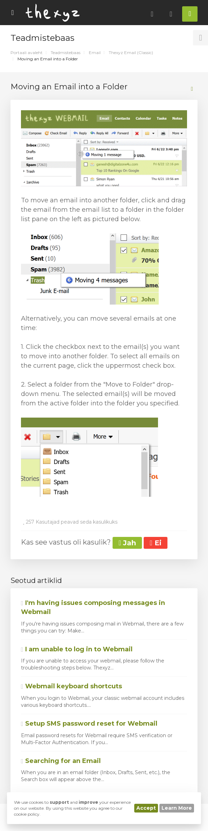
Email (95, 52)
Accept (146, 808)
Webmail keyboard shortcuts (71, 686)
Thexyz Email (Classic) (131, 52)
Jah (127, 543)
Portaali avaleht (26, 52)
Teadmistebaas (65, 52)
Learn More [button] (177, 808)
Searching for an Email (61, 761)
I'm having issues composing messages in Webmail (93, 607)
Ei (155, 543)
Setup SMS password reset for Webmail (89, 723)
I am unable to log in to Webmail (76, 649)
